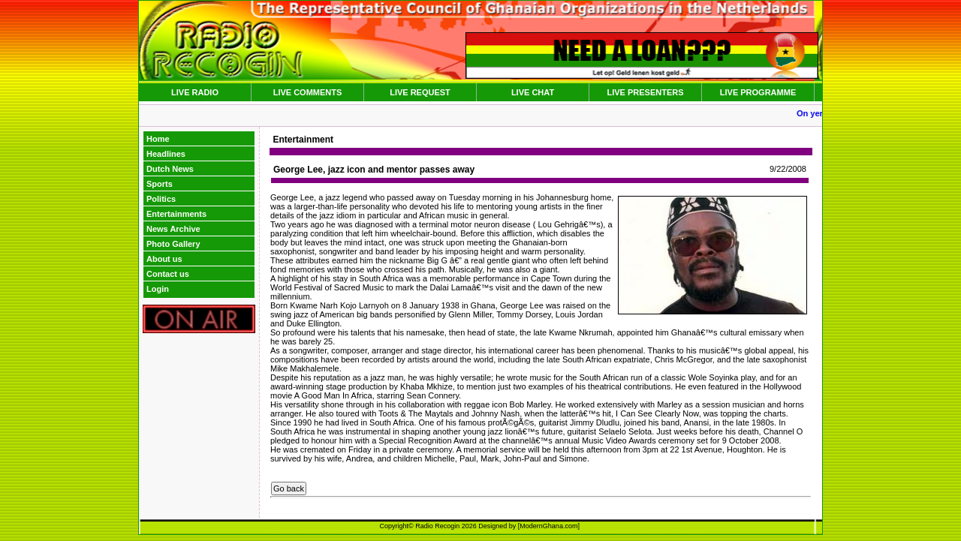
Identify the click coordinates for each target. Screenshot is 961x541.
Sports (159, 183)
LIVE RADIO (194, 92)
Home (158, 138)
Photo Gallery (173, 243)
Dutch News (170, 168)
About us (164, 258)
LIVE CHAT (532, 92)
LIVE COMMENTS (307, 92)
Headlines (165, 153)
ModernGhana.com (548, 526)
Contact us (167, 273)
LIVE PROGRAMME (758, 92)
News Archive (173, 228)
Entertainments (176, 213)
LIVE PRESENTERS (645, 92)
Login (157, 288)
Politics (161, 198)
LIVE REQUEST (420, 92)
